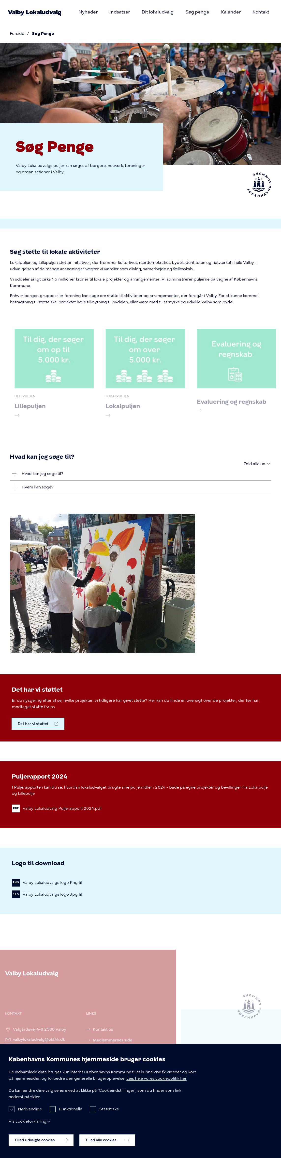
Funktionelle (70, 1117)
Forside (17, 33)
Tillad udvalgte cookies (41, 1148)
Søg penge (197, 12)
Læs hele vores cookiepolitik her (156, 1086)
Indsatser (119, 12)
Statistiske (109, 1117)
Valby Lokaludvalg (34, 12)
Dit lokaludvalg (158, 12)
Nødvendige (30, 1117)
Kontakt (260, 12)
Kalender (231, 12)
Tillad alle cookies (107, 1148)
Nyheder (88, 12)
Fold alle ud (255, 463)
